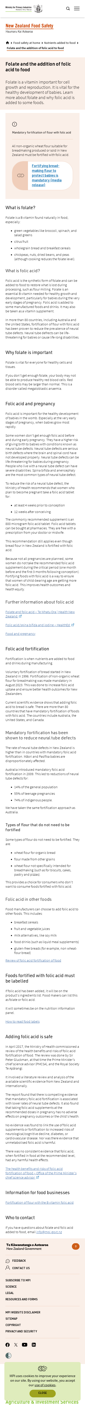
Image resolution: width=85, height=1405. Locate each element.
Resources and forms (21, 1299)
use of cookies (45, 1385)
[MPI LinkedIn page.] (34, 1345)
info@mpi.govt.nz (49, 1232)
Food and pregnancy (20, 633)
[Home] (7, 43)
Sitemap (11, 1319)
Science (11, 1287)
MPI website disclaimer (22, 1312)
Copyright (13, 1325)
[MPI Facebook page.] (7, 1345)
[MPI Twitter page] (15, 1345)
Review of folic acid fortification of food (33, 960)
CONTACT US (21, 1268)
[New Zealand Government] (42, 1247)
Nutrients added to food (60, 43)
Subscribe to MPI (18, 1280)
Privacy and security (21, 1331)
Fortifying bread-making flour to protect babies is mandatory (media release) (47, 176)
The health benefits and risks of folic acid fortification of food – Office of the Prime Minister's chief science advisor (40, 1172)
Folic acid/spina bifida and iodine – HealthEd (38, 625)
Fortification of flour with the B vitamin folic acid (39, 1202)
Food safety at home (26, 43)
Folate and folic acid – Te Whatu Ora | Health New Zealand (40, 614)
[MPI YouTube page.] (24, 1345)
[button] (8, 1356)
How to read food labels (22, 1021)
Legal (9, 1293)
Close (42, 1393)
